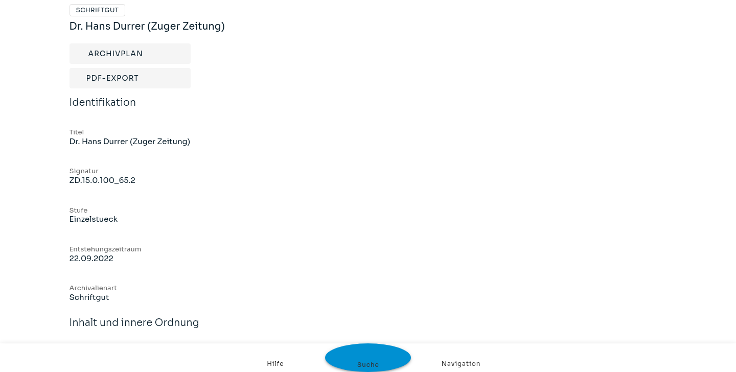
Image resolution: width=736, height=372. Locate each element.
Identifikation (103, 109)
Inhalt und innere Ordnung (134, 329)
